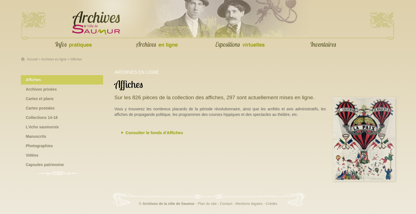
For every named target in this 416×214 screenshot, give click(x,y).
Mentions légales (249, 204)
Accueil (32, 59)
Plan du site (207, 204)
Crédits (271, 204)
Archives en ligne (54, 59)
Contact (226, 204)
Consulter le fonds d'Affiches (154, 132)
